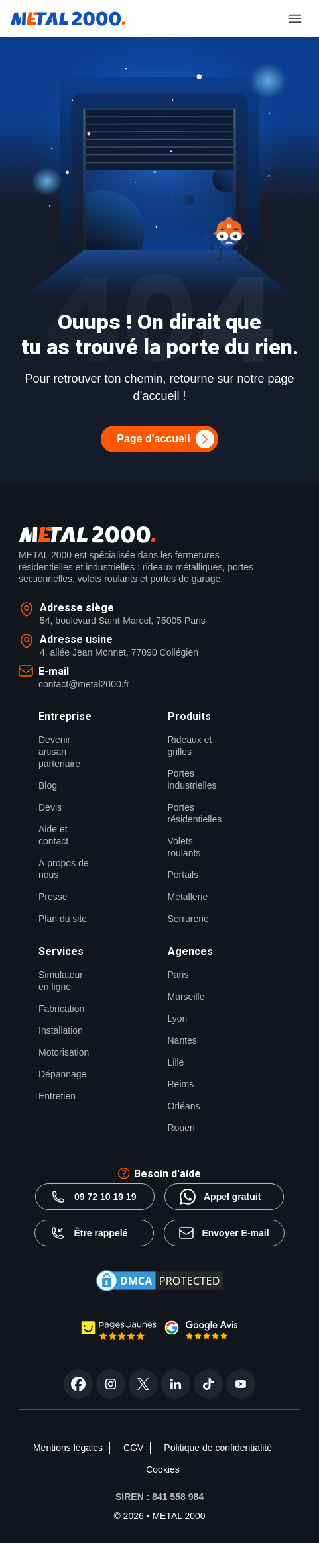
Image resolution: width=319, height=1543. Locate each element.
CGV (133, 1447)
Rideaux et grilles (190, 745)
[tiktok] (208, 1384)
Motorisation (63, 1052)
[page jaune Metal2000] (119, 1336)
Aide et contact (53, 835)
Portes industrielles (192, 779)
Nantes (182, 1040)
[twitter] (143, 1384)
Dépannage (62, 1074)
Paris (178, 975)
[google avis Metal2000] (201, 1336)
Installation (60, 1030)
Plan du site (62, 918)
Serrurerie (188, 918)
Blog (47, 785)
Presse (53, 896)
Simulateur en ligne (60, 981)
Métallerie (188, 896)
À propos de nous (63, 869)
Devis (50, 807)
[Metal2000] (68, 18)
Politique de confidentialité (218, 1447)
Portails (183, 875)
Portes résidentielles (195, 813)
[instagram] (110, 1384)
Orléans (184, 1106)
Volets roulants (184, 847)
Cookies (163, 1469)
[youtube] (240, 1384)
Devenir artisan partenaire (59, 751)
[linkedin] (175, 1384)
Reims (181, 1084)
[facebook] (78, 1384)
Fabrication (61, 1008)
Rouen (181, 1127)
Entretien (57, 1096)
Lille (176, 1062)
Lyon (178, 1018)
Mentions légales (68, 1447)
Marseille (186, 996)
